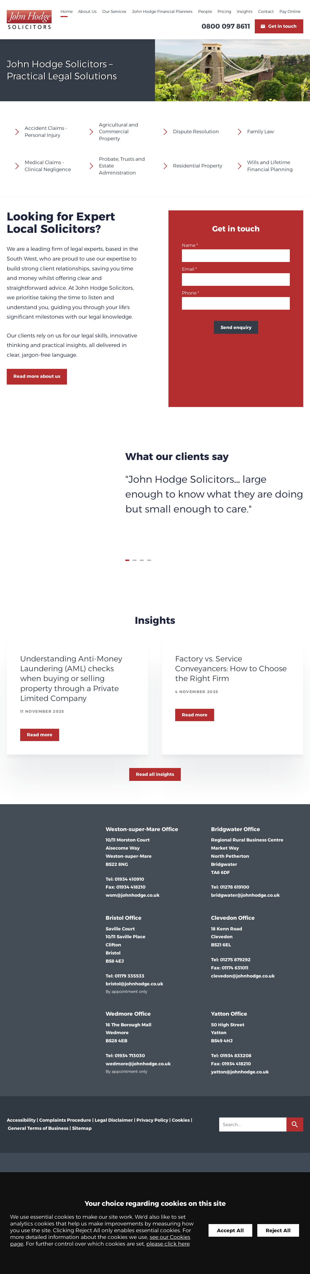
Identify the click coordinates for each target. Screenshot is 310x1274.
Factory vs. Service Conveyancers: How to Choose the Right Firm (231, 668)
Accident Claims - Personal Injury (46, 131)
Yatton (220, 1013)
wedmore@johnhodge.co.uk (138, 1063)
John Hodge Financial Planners (162, 11)
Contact (266, 11)
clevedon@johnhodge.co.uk (243, 976)
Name (188, 245)
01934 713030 (130, 1055)
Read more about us (36, 376)
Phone (189, 293)
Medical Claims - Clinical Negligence (48, 165)
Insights (245, 11)
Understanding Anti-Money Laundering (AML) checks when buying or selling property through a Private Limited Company (71, 678)
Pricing (224, 11)
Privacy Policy (152, 1120)
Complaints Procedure (65, 1120)
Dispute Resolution (196, 131)
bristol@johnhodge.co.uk (134, 983)
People (205, 11)
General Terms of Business (38, 1128)
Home (67, 11)
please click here (168, 1243)
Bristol (115, 917)
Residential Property (197, 166)
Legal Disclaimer (114, 1120)
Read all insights (155, 774)
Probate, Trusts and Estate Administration (122, 166)
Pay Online (289, 11)
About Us (87, 11)
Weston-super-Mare (133, 829)
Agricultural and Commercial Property (118, 131)
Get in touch (282, 26)
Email (188, 269)
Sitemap (82, 1128)
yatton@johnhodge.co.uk (240, 1072)
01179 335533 (129, 976)
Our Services (114, 11)
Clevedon (224, 917)
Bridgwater (226, 829)
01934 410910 (129, 879)
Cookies (181, 1120)
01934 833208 (235, 1055)
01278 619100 (234, 887)
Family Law (260, 131)
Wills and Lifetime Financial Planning (270, 165)
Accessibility (21, 1120)
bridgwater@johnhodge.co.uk (245, 895)
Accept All (230, 1230)
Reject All (278, 1230)
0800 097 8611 (226, 26)
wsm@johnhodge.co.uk (132, 895)
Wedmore (119, 1013)
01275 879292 (235, 959)
